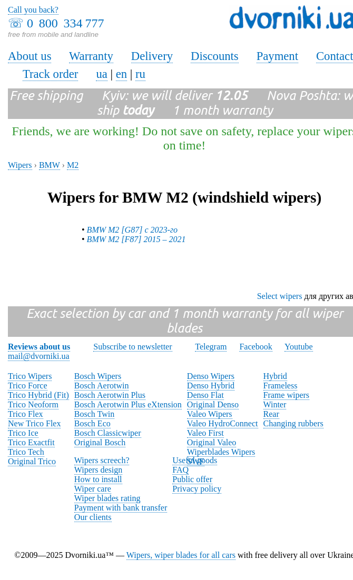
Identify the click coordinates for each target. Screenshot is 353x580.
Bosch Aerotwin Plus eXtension (128, 404)
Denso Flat (205, 395)
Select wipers (279, 296)
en (121, 74)
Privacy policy (196, 488)
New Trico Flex (34, 423)
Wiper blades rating (107, 498)
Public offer (192, 479)
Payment (277, 56)
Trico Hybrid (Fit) (38, 395)
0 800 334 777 (65, 23)
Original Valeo (211, 442)
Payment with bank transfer (120, 507)
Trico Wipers (30, 376)
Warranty (91, 56)
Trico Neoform (33, 404)
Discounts (215, 56)
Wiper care (92, 488)
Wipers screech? (102, 460)
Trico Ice (23, 432)
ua (101, 74)
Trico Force (27, 385)
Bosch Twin (94, 413)
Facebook (255, 346)
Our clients (93, 517)
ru (140, 74)
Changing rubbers (293, 423)
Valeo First (205, 432)
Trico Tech (26, 451)
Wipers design (98, 469)
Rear (271, 413)
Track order (51, 74)
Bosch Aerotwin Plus (109, 395)
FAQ (180, 469)
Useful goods (194, 460)
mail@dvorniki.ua (39, 356)
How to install (98, 479)
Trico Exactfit (31, 442)
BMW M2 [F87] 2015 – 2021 (136, 239)
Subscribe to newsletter (132, 346)
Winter (275, 404)
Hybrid (275, 376)
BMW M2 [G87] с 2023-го (132, 229)
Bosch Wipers (97, 376)
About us (29, 56)
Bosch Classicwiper (107, 432)
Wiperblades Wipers (221, 451)
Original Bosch (99, 442)
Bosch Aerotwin (101, 385)
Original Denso (213, 404)
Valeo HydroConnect (222, 423)
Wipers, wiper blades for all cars (181, 555)
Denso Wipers (210, 376)
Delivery (152, 56)
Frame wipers (286, 395)
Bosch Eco (92, 423)
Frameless (280, 385)
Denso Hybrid (210, 385)
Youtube (299, 346)
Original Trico (32, 461)
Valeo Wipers (209, 413)
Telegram (211, 346)
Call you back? (33, 9)
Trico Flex (25, 413)
